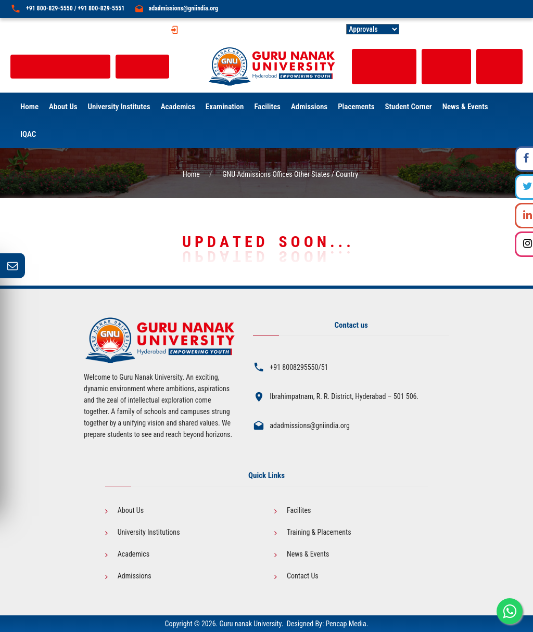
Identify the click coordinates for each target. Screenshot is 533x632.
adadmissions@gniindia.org (183, 8)
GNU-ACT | (327, 29)
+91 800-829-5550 (49, 8)
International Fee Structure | (274, 29)
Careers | (479, 29)
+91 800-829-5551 (101, 8)
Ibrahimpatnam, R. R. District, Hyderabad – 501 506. (344, 396)
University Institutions (149, 532)
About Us (131, 510)
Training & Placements (319, 532)
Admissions (134, 576)
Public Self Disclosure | (433, 29)
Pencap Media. (346, 624)
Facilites (299, 510)
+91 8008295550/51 (299, 367)
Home (191, 174)
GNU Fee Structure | (209, 29)
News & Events (308, 554)
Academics (133, 554)
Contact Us (509, 29)
